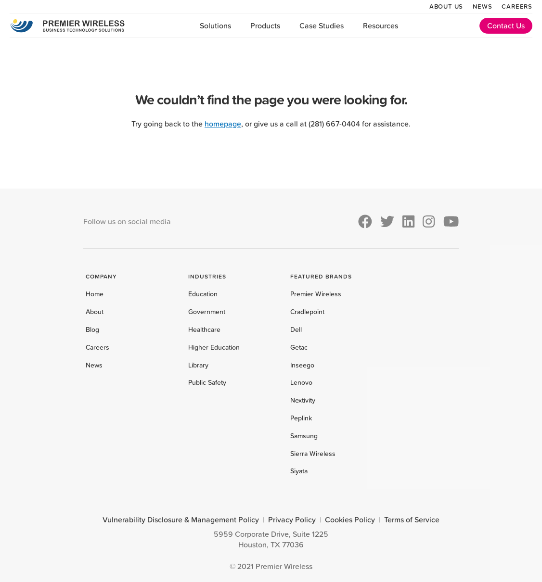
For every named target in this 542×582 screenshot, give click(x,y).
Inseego (302, 365)
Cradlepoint (307, 311)
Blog (92, 329)
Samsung (304, 436)
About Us (446, 6)
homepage (223, 123)
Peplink (301, 418)
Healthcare (204, 329)
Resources (380, 25)
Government (206, 311)
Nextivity (302, 400)
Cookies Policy (350, 519)
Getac (299, 347)
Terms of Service (411, 519)
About (94, 311)
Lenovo (301, 382)
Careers (517, 6)
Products (265, 25)
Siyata (299, 471)
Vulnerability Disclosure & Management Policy (181, 519)
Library (198, 365)
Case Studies (321, 25)
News (482, 6)
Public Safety (207, 382)
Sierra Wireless (313, 453)
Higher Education (214, 347)
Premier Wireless (315, 294)
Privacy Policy (292, 519)
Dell (296, 329)
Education (203, 294)
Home (94, 294)
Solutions (215, 25)
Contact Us (506, 25)
